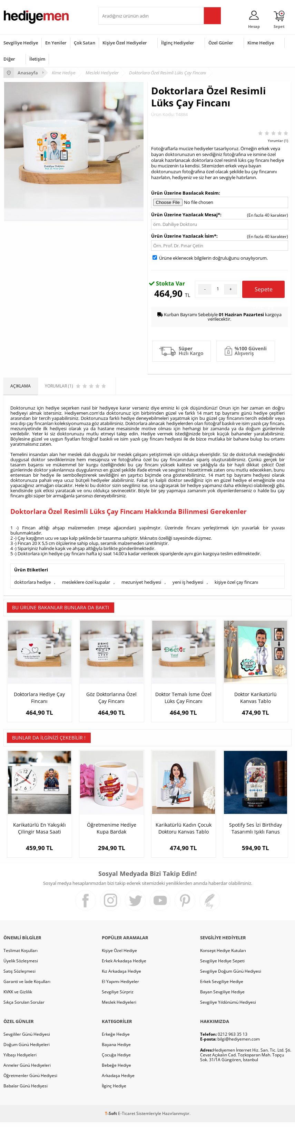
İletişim (37, 59)
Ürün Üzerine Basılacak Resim (185, 193)
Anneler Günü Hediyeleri (27, 1070)
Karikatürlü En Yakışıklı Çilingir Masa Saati (39, 833)
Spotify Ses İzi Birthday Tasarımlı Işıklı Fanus (255, 833)
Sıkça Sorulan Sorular (24, 1007)
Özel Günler (220, 43)
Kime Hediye (260, 43)
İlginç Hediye (114, 1091)
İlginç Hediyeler (177, 43)
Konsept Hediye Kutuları (223, 955)
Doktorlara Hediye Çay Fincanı (39, 697)
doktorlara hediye (32, 582)
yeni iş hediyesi (188, 582)
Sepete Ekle (263, 292)
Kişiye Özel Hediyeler (124, 43)
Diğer (9, 59)
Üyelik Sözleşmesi (20, 966)
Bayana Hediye (116, 1049)
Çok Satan (84, 43)
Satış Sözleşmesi (19, 976)
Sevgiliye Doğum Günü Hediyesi (230, 976)
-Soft (111, 1118)
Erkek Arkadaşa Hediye (124, 966)
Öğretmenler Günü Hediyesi (30, 1080)
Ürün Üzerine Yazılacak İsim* (183, 236)
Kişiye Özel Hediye (119, 955)
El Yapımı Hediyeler (120, 986)
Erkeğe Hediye (116, 1039)
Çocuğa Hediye (116, 1060)
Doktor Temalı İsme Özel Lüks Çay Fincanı (183, 697)
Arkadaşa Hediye (118, 1080)
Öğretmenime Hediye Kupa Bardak (111, 833)
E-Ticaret (126, 1118)
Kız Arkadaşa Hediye (121, 976)
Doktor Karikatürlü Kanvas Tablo (255, 697)
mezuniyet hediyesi (141, 582)
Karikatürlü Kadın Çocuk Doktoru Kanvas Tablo (184, 833)
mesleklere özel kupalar (86, 582)
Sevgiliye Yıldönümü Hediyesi (228, 1007)
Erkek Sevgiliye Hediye (221, 986)
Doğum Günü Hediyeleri (26, 1049)
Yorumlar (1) (278, 140)
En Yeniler (56, 43)
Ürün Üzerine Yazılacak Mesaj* (185, 214)
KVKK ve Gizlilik (17, 997)
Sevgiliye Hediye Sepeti (222, 966)
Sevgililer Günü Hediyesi (26, 1039)
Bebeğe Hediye (116, 1070)
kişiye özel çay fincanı (236, 582)
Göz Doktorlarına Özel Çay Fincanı (111, 697)
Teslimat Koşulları (20, 955)
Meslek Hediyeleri (119, 1007)
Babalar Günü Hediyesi (25, 1091)
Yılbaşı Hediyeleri (20, 1060)
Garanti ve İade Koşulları (26, 986)
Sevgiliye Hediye (20, 43)
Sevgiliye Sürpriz (118, 997)
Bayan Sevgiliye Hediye (222, 997)
